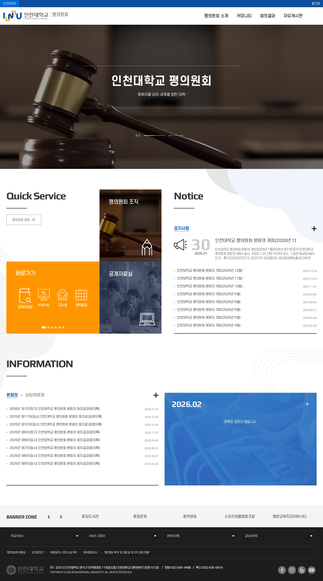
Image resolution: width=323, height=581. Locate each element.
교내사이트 (251, 536)
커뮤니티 (244, 16)
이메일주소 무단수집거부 (63, 552)
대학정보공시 (90, 552)
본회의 (12, 395)
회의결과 (267, 16)
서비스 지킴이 (97, 536)
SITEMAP (317, 16)
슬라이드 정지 (176, 135)
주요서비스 (17, 536)
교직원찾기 (38, 552)
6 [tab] (63, 327)
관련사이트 (173, 536)
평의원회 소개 (216, 16)
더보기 (314, 228)
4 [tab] (56, 327)
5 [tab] (60, 327)
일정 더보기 (307, 404)
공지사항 (181, 228)
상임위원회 (34, 395)
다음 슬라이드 (180, 135)
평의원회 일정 (21, 220)
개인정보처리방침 (15, 552)
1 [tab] (149, 135)
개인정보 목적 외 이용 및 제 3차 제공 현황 (126, 552)
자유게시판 (293, 16)
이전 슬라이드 (171, 135)
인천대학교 (9, 3)
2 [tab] (159, 135)
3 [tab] (52, 327)
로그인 (316, 4)
